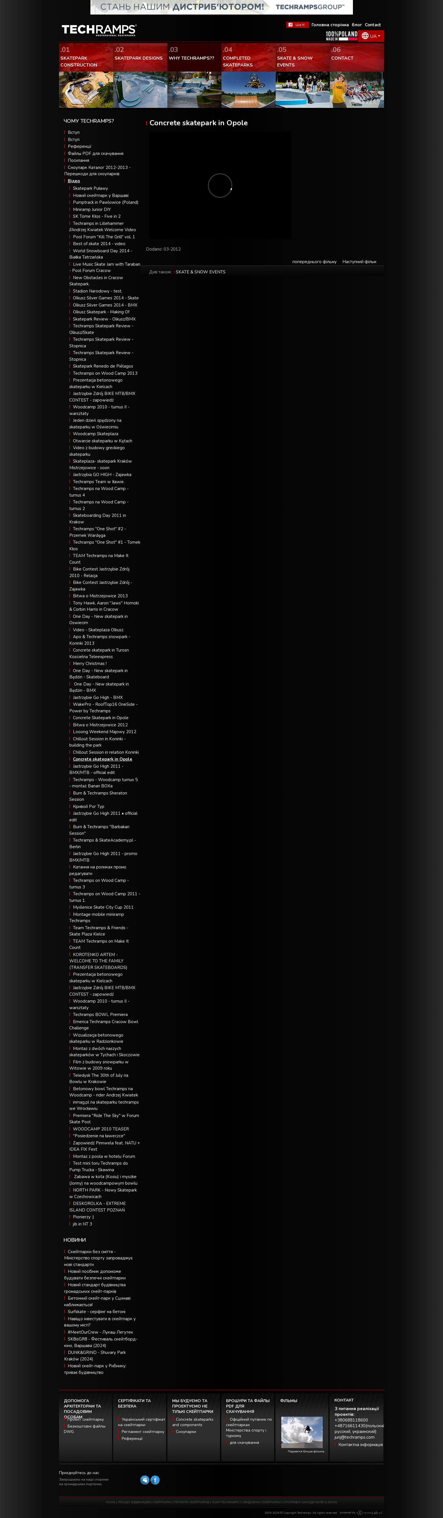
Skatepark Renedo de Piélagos (103, 366)
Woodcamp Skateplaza (95, 434)
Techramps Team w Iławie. (99, 482)
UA (373, 36)
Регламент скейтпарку (143, 1431)
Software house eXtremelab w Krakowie (369, 1513)
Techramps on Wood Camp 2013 (105, 373)
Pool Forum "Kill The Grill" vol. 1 (104, 237)
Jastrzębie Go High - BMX (98, 697)
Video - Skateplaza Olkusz (98, 630)
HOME (110, 1502)
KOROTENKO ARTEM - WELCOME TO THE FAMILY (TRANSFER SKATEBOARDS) (98, 961)
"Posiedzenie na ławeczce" (99, 1136)
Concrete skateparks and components (193, 1422)
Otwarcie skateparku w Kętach (102, 441)
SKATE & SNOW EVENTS (200, 272)
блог (357, 25)
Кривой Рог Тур (88, 806)
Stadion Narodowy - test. (97, 291)
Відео (74, 181)
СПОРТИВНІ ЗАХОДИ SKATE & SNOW (310, 1502)
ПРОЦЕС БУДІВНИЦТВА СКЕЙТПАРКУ (145, 1502)
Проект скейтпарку (86, 1419)
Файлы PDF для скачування (95, 153)
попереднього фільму (314, 262)
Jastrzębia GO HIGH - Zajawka (102, 474)
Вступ (74, 132)
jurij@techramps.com (355, 1437)
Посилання (78, 160)
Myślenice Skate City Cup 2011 (103, 907)
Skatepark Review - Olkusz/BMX (104, 319)
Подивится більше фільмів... (307, 1452)
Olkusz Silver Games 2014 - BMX (105, 305)
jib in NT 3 (82, 1224)
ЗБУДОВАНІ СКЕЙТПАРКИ (262, 1502)
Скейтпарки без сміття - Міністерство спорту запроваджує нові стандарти (98, 1258)
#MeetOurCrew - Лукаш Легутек (100, 1332)
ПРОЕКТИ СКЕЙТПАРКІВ (191, 1502)
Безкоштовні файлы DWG (84, 1429)
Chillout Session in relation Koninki (106, 752)
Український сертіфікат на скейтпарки (141, 1422)
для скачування (244, 1442)
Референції (80, 146)
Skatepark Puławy (90, 188)
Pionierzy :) (83, 1217)
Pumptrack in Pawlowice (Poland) (106, 202)
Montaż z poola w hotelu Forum (104, 1156)
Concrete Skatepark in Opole (101, 718)
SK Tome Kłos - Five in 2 (97, 216)
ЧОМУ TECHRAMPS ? (226, 1502)
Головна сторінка (330, 25)
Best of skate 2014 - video (99, 244)
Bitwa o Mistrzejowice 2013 (100, 596)
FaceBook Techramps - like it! (297, 25)
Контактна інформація (360, 1445)
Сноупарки (186, 1431)
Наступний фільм (359, 262)
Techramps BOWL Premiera (100, 1014)
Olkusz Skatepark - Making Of (101, 312)
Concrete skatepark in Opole (102, 759)
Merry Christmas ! (90, 663)
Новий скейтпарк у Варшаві (101, 195)
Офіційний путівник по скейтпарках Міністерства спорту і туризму (249, 1427)
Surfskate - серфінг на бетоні (96, 1312)
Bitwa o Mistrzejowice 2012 (100, 725)
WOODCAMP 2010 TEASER (101, 1129)
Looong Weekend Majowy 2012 (104, 732)
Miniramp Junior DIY (92, 209)
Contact (373, 25)
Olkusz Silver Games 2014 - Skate (106, 298)
